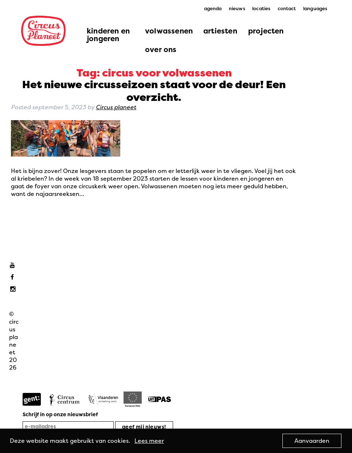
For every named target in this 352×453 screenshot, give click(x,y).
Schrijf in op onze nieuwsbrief (60, 414)
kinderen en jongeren (108, 34)
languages (315, 8)
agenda (213, 8)
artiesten (220, 31)
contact (287, 8)
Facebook (14, 277)
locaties (261, 8)
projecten (266, 31)
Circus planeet (116, 107)
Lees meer (149, 441)
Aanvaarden (311, 441)
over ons (161, 49)
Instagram (14, 289)
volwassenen (169, 31)
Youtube (14, 265)
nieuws (237, 8)
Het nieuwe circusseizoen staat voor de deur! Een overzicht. (154, 90)
